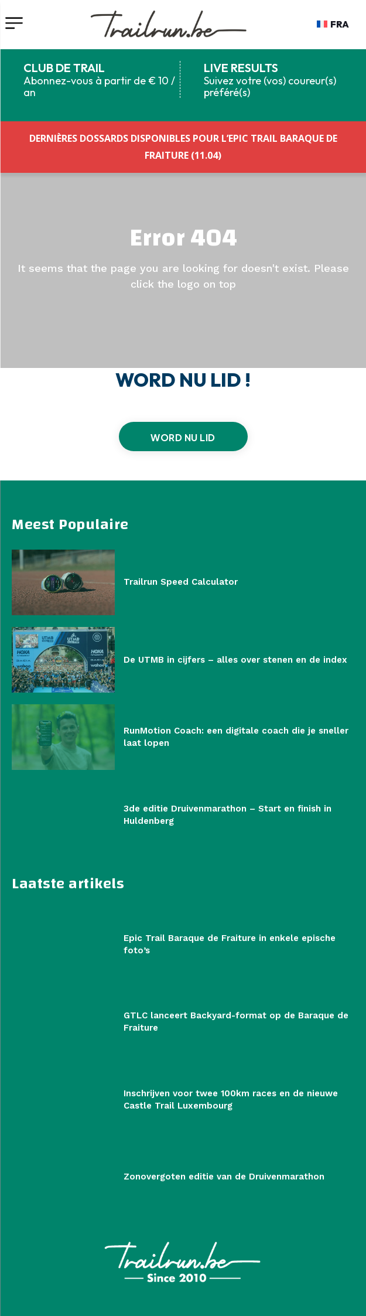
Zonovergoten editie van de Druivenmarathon (224, 1176)
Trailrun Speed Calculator (181, 582)
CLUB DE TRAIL (64, 67)
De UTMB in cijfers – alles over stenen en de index (235, 659)
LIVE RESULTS (241, 67)
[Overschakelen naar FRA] (333, 24)
